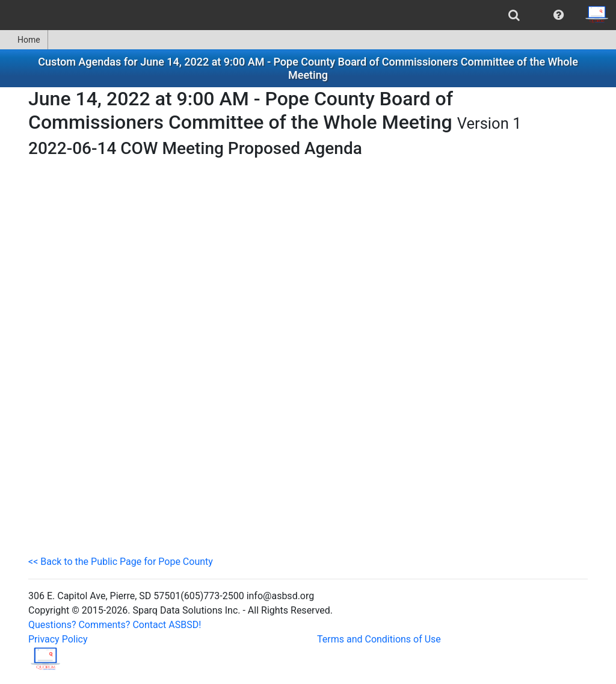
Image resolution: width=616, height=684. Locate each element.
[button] (558, 15)
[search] (514, 15)
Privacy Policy (58, 639)
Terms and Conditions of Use (379, 639)
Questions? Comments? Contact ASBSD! (114, 624)
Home (23, 40)
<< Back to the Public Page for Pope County (120, 561)
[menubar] (308, 15)
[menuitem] (514, 15)
